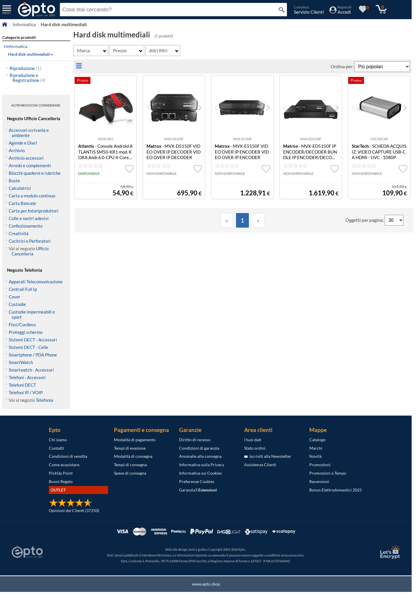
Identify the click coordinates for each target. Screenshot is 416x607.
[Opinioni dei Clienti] (70, 505)
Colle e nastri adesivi (29, 218)
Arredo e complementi (30, 165)
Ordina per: (342, 66)
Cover (14, 296)
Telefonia (44, 400)
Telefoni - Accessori (27, 377)
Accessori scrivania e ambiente (29, 132)
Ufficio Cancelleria (30, 251)
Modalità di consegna (133, 456)
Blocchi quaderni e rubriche (34, 173)
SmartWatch (21, 362)
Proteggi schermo (25, 332)
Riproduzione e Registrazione (28, 78)
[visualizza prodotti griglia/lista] (79, 68)
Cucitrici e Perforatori (30, 241)
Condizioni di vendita (68, 456)
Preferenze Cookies (196, 481)
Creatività (18, 233)
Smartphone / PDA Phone (33, 354)
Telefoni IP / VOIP (26, 392)
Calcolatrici (20, 188)
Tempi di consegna (130, 464)
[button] (200, 107)
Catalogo (317, 439)
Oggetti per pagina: (365, 220)
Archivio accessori (26, 158)
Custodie (17, 304)
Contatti (56, 448)
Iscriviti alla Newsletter (267, 456)
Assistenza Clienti (260, 464)
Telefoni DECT (22, 385)
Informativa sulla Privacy (201, 464)
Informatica (16, 46)
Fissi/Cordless (22, 324)
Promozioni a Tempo (327, 473)
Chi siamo (58, 439)
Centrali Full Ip (23, 289)
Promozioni (320, 464)
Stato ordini (254, 448)
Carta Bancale (22, 203)
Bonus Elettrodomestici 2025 (335, 489)
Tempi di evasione (130, 448)
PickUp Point (61, 473)
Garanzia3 (198, 489)
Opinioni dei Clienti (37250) (74, 510)
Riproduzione (25, 68)
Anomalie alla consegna (200, 456)
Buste (14, 180)
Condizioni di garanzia (199, 448)
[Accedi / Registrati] (340, 12)
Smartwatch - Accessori (31, 369)
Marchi (315, 448)
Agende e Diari (23, 142)
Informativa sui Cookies (200, 473)
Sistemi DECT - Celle (28, 347)
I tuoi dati (252, 439)
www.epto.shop (206, 583)
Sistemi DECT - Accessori (33, 339)
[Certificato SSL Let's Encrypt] (389, 552)
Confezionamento (25, 225)
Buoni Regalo (61, 481)
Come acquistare (64, 464)
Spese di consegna (130, 473)
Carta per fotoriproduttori (33, 210)
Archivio (17, 150)
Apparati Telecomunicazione (36, 281)
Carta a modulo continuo (32, 195)
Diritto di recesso (194, 439)
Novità (315, 456)
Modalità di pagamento (135, 439)
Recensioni (319, 481)
